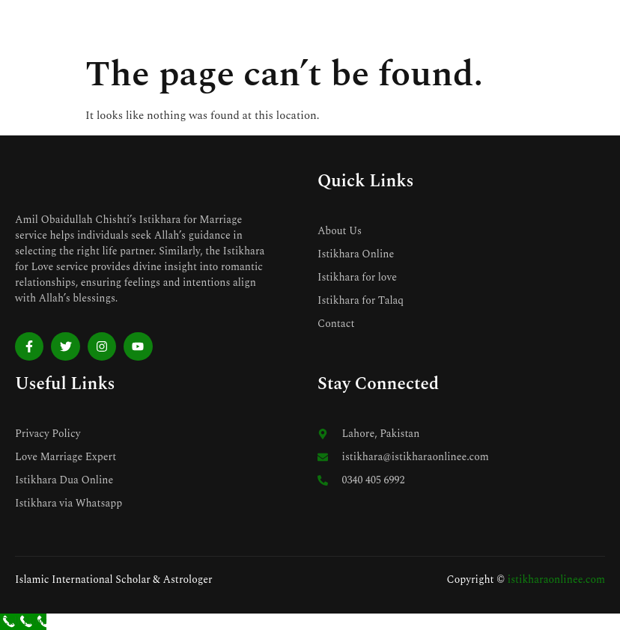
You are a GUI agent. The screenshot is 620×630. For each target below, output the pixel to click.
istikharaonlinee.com (556, 579)
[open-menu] (597, 23)
